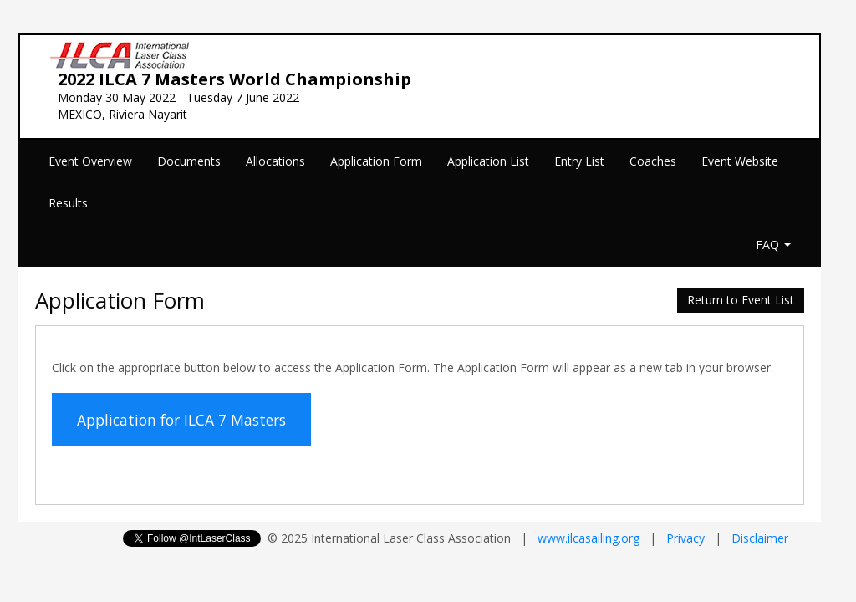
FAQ (773, 245)
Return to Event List (740, 300)
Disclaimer (759, 538)
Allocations (275, 161)
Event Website (739, 161)
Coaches (652, 161)
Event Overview (90, 161)
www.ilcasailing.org (588, 538)
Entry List (579, 161)
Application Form (376, 161)
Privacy (685, 538)
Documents (189, 161)
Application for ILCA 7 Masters (181, 420)
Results (68, 203)
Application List (488, 161)
